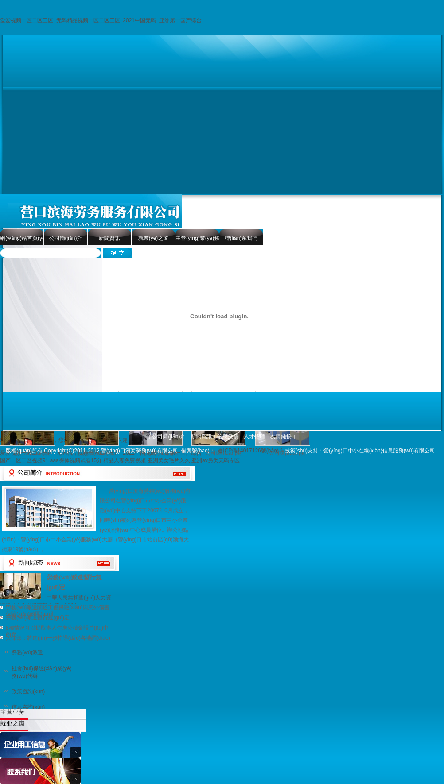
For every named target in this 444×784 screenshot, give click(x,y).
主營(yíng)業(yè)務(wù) (197, 238)
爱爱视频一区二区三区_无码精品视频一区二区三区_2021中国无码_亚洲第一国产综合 (101, 20)
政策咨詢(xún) (28, 691)
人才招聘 (254, 436)
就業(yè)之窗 (153, 238)
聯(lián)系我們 (241, 238)
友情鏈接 (281, 436)
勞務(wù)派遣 (27, 652)
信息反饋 (227, 436)
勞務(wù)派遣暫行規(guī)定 (38, 617)
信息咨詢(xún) (28, 707)
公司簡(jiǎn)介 (65, 238)
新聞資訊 (109, 238)
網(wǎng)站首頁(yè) (21, 238)
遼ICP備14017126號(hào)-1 (250, 451)
